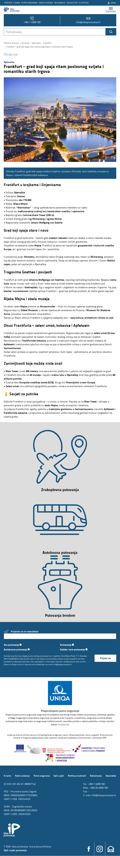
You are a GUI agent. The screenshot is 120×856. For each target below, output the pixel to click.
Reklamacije (59, 2)
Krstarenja (67, 645)
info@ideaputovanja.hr (88, 20)
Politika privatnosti (77, 775)
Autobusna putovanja (17, 649)
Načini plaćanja (46, 2)
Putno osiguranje (29, 2)
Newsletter (72, 2)
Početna (8, 2)
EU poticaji (84, 2)
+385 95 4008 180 (99, 788)
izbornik (110, 9)
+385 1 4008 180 (32, 20)
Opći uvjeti (59, 775)
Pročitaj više (63, 724)
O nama (16, 2)
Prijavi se (105, 658)
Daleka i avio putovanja (74, 649)
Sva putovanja (13, 645)
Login (112, 2)
